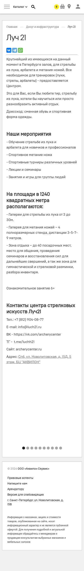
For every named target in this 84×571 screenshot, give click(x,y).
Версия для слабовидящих (25, 494)
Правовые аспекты (20, 478)
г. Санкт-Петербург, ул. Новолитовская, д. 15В (35, 502)
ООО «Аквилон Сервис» (33, 468)
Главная (11, 27)
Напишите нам (17, 483)
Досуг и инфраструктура (42, 27)
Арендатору (15, 489)
